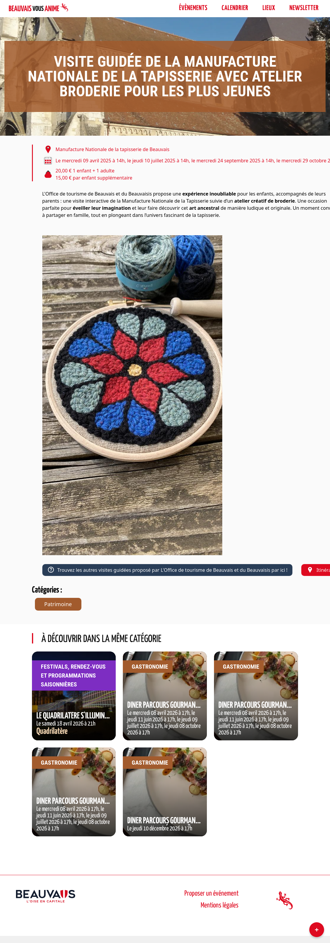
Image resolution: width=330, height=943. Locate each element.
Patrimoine (58, 604)
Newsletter (304, 8)
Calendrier (235, 8)
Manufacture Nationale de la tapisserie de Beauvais (113, 149)
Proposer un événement (211, 893)
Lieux (269, 8)
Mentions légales (220, 905)
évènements (193, 8)
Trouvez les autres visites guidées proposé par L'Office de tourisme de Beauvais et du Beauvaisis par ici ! (167, 570)
